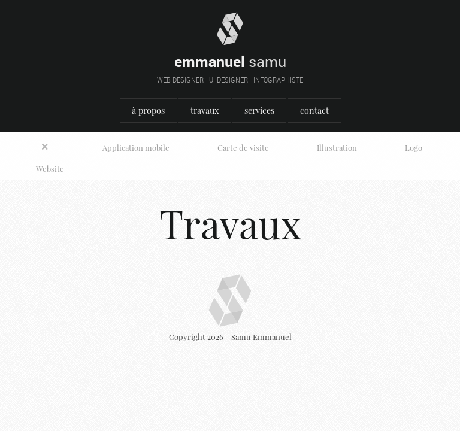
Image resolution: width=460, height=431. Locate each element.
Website (50, 168)
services (259, 110)
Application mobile (136, 147)
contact (314, 110)
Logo (413, 147)
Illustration (337, 147)
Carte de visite (243, 147)
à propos (148, 110)
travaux (204, 110)
